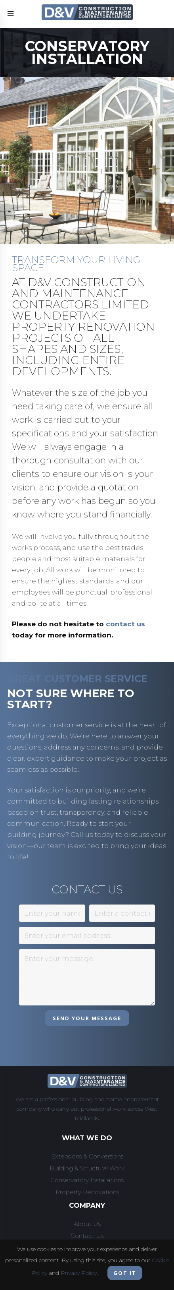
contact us (125, 624)
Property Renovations (87, 1192)
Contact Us (87, 1236)
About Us (87, 1224)
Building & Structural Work (87, 1168)
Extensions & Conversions (87, 1156)
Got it (124, 1272)
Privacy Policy (79, 1272)
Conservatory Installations (87, 1180)
